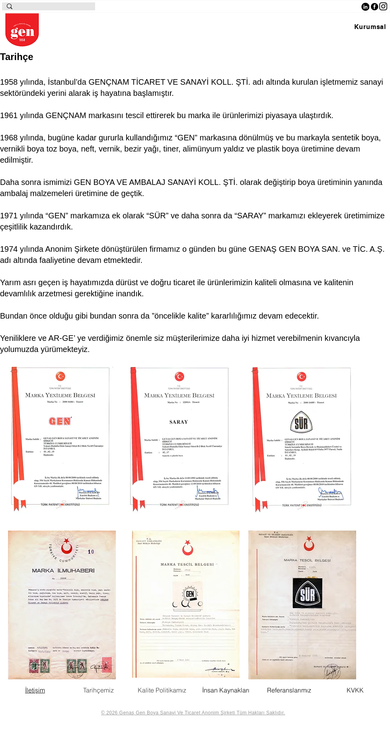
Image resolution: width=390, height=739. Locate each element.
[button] (370, 27)
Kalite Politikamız (162, 690)
